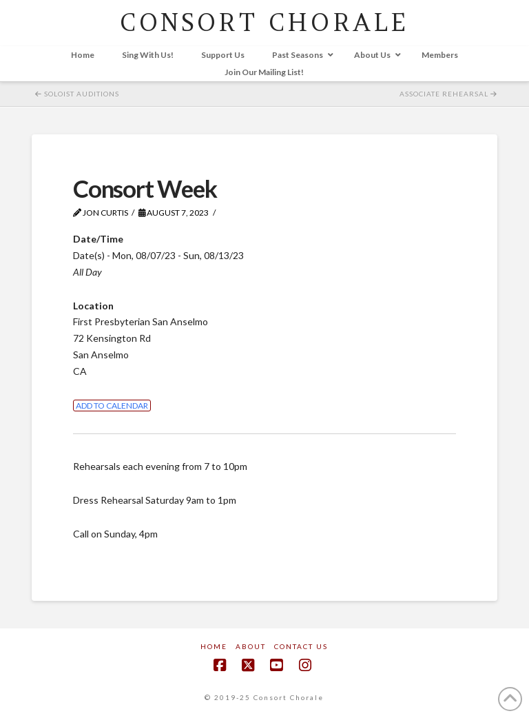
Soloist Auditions (77, 94)
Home (213, 646)
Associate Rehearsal (448, 94)
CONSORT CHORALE (264, 22)
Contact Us (301, 646)
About (251, 646)
